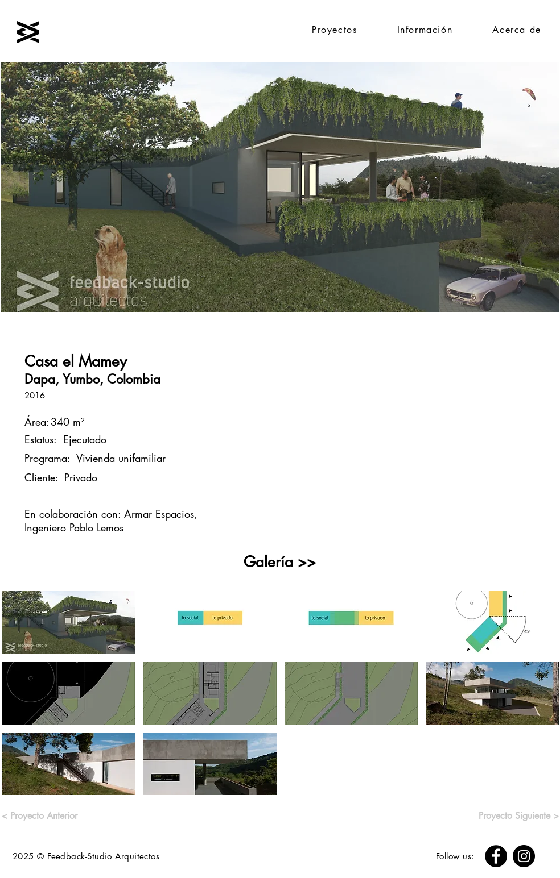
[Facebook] (496, 856)
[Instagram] (524, 856)
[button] (68, 622)
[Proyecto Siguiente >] (506, 816)
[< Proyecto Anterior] (43, 816)
